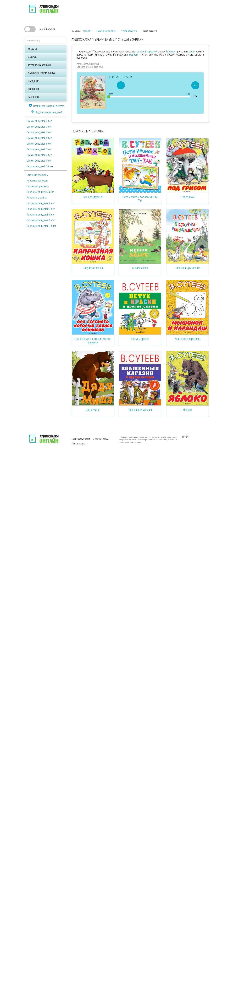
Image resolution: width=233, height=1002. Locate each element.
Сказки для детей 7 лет (39, 149)
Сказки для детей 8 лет (39, 155)
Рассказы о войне (36, 197)
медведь (134, 54)
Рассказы (33, 97)
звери (192, 51)
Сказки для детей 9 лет (39, 160)
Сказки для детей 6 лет (39, 143)
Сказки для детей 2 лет (39, 121)
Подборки (33, 89)
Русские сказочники (39, 65)
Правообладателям (81, 438)
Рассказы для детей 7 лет (41, 208)
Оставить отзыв (79, 443)
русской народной (147, 51)
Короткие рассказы (37, 180)
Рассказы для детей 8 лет (41, 214)
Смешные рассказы (37, 174)
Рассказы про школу (38, 186)
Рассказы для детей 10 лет (41, 225)
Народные (33, 81)
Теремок (170, 51)
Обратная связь (100, 438)
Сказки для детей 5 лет (39, 138)
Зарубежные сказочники (41, 73)
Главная (32, 49)
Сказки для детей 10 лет (40, 166)
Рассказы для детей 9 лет (41, 220)
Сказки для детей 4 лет (39, 132)
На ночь (32, 57)
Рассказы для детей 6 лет (41, 203)
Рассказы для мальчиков (40, 191)
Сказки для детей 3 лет (39, 126)
